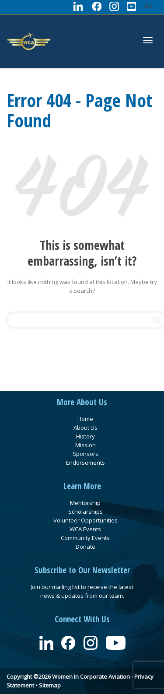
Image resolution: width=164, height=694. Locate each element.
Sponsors (85, 454)
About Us (85, 427)
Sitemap (50, 685)
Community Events (85, 538)
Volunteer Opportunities (85, 520)
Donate (85, 546)
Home (85, 419)
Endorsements (85, 462)
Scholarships (85, 511)
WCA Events (85, 529)
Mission (85, 445)
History (85, 436)
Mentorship (85, 503)
